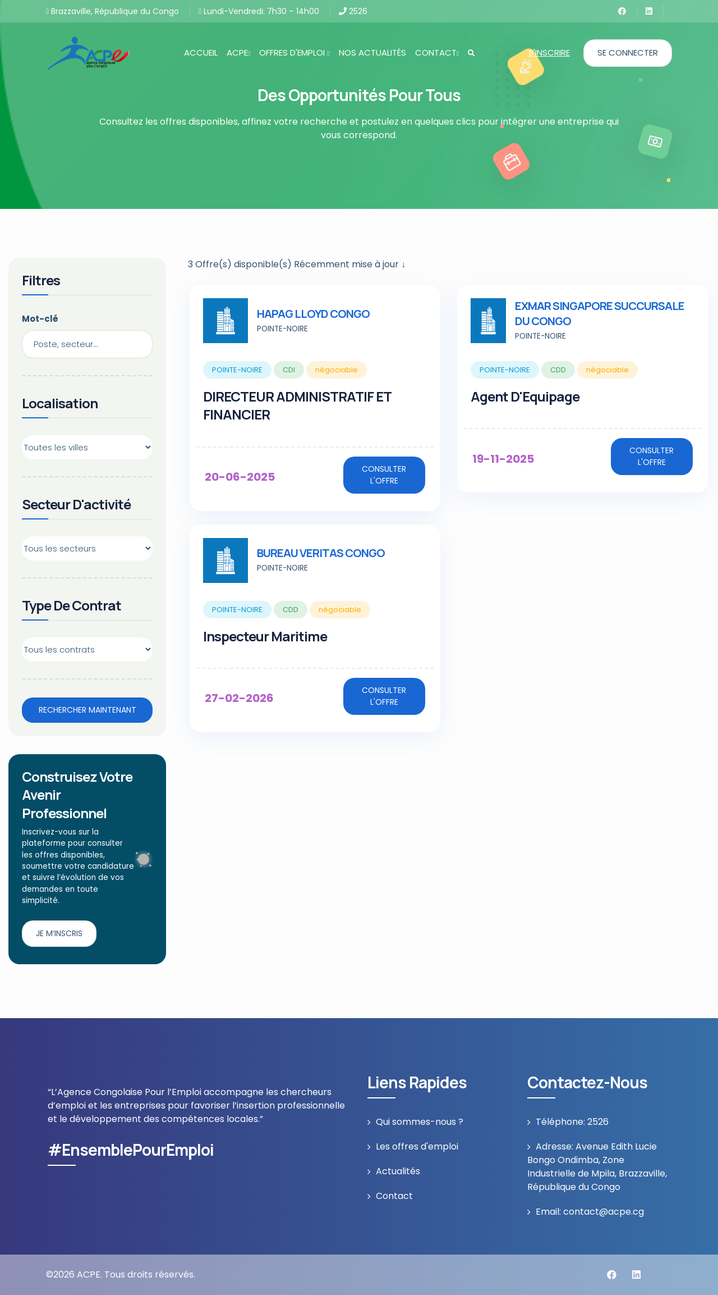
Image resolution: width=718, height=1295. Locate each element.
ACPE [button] (238, 52)
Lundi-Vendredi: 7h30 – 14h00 (259, 11)
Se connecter (627, 52)
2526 (353, 11)
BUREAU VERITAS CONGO (321, 552)
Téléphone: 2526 (572, 1121)
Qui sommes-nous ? (419, 1121)
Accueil (201, 52)
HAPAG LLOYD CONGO (313, 313)
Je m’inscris (59, 933)
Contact (394, 1195)
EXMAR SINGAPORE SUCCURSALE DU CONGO (599, 313)
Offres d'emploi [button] (294, 52)
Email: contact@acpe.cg (590, 1211)
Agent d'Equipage (525, 396)
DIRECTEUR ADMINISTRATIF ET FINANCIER (297, 405)
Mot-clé (40, 319)
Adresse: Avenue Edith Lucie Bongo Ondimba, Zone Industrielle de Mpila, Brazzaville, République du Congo (597, 1166)
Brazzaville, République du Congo (112, 11)
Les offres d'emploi (417, 1146)
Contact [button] (437, 52)
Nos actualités (372, 52)
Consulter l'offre (384, 474)
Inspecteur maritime (265, 636)
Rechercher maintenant (87, 709)
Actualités (398, 1171)
